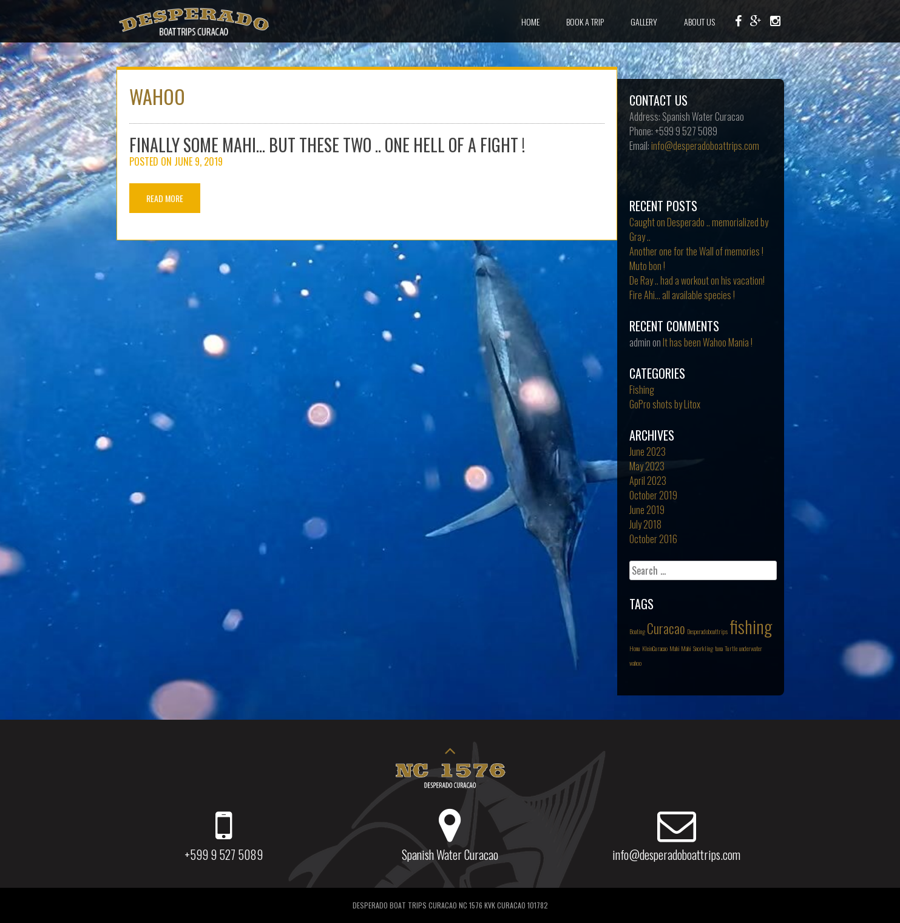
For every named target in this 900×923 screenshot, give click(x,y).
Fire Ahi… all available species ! (682, 295)
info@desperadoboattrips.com (705, 145)
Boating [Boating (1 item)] (637, 631)
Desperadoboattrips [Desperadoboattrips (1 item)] (707, 631)
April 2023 (647, 480)
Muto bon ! (647, 266)
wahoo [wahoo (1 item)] (635, 663)
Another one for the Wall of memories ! (696, 251)
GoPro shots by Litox (664, 404)
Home (530, 21)
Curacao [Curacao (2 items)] (666, 628)
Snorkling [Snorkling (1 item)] (703, 648)
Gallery (644, 21)
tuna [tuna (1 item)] (719, 648)
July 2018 (645, 524)
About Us (699, 21)
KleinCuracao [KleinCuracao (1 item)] (655, 648)
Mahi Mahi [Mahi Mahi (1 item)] (680, 648)
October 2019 (653, 495)
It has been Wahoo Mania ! (708, 342)
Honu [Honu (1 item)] (634, 648)
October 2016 (653, 539)
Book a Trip (585, 21)
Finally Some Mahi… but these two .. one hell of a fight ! (327, 144)
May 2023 (647, 466)
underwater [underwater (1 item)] (750, 648)
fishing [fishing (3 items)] (750, 626)
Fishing (641, 389)
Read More (164, 198)
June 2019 (647, 509)
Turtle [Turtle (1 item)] (731, 648)
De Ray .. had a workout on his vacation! (697, 280)
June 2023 (647, 451)
